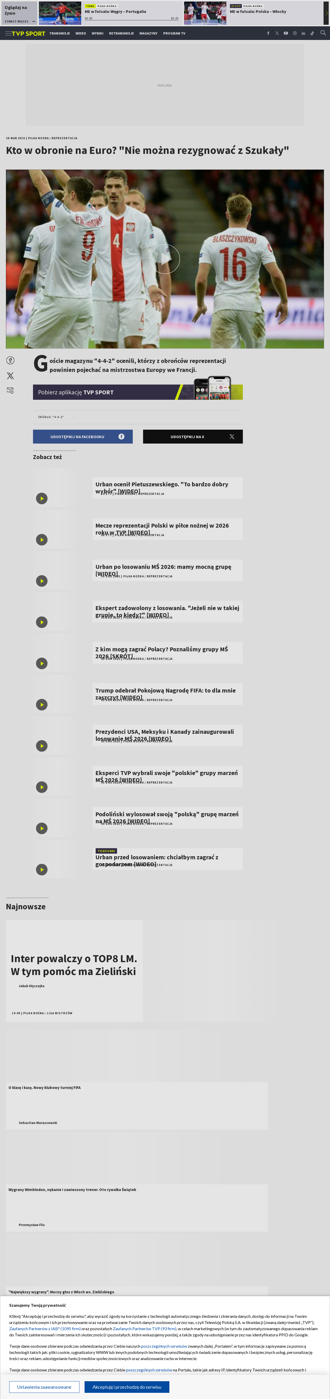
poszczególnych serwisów (164, 1346)
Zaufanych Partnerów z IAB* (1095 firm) (45, 1328)
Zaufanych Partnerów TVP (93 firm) (144, 1328)
